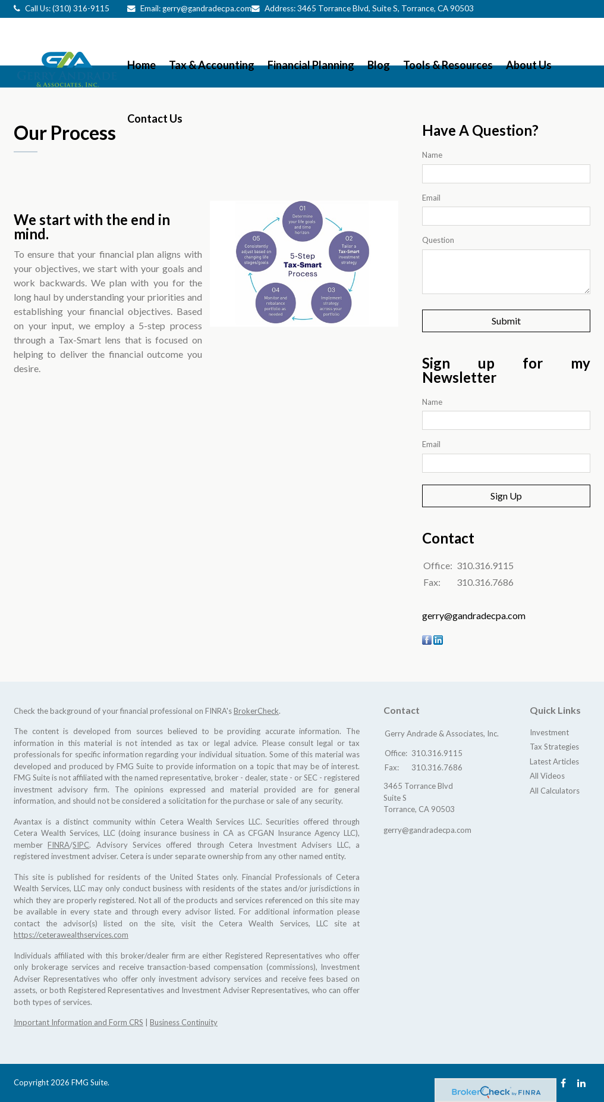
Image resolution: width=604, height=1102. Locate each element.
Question (438, 240)
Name (432, 155)
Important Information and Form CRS (78, 1022)
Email (431, 197)
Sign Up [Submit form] (506, 495)
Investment (549, 732)
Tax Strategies (554, 746)
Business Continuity (184, 1022)
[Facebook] (563, 1082)
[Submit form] (506, 321)
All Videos (547, 776)
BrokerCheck (256, 711)
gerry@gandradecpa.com (206, 8)
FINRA (59, 845)
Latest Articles (554, 761)
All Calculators (555, 790)
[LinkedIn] (581, 1082)
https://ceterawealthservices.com (71, 934)
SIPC (81, 845)
